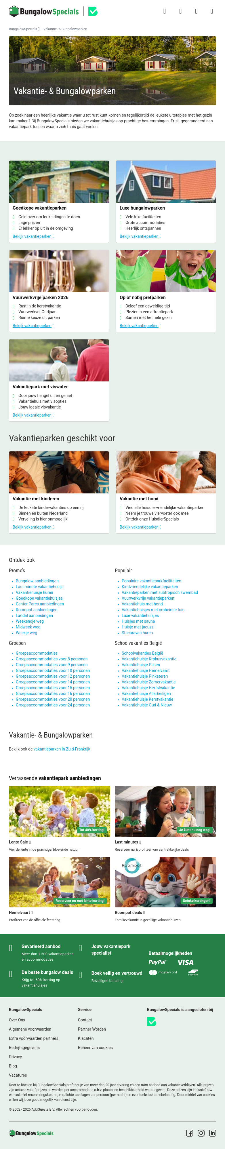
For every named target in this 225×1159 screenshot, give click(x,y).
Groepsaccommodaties (37, 653)
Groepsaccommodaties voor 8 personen (51, 659)
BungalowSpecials (23, 29)
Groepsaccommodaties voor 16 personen (53, 693)
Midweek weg (28, 627)
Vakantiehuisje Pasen (141, 664)
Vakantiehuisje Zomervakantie (149, 682)
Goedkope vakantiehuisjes (39, 598)
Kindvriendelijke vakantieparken (150, 586)
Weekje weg (26, 632)
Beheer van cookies (95, 1047)
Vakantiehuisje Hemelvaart (145, 670)
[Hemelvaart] (59, 890)
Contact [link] (85, 1020)
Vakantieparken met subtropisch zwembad (160, 592)
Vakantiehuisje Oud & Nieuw (147, 705)
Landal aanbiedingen (34, 615)
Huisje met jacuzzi (138, 627)
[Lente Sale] (59, 819)
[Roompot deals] (165, 890)
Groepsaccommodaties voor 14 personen (53, 682)
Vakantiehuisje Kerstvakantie (147, 699)
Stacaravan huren (137, 632)
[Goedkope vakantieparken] (59, 202)
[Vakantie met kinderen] (59, 492)
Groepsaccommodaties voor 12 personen (53, 676)
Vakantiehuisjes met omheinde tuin (153, 609)
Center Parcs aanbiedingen (40, 604)
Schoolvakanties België (142, 653)
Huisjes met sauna (138, 621)
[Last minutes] (165, 819)
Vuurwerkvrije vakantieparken (148, 598)
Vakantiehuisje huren (34, 592)
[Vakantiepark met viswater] (59, 380)
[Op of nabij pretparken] (166, 291)
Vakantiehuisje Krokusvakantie (149, 659)
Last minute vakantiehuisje (40, 586)
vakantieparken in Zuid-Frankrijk (62, 749)
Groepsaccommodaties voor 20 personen (53, 699)
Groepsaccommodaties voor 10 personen (53, 670)
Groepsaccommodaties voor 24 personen (53, 705)
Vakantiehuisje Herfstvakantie (148, 687)
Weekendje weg (30, 621)
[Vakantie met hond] (166, 492)
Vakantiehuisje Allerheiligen (146, 693)
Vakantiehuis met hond (142, 604)
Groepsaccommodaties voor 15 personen (53, 687)
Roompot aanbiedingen (36, 609)
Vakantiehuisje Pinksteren (145, 676)
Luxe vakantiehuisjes (140, 615)
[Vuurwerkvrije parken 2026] (59, 291)
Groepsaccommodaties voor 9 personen (51, 664)
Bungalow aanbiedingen (37, 581)
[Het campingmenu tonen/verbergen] (211, 11)
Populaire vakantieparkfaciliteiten (151, 581)
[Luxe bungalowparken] (166, 202)
